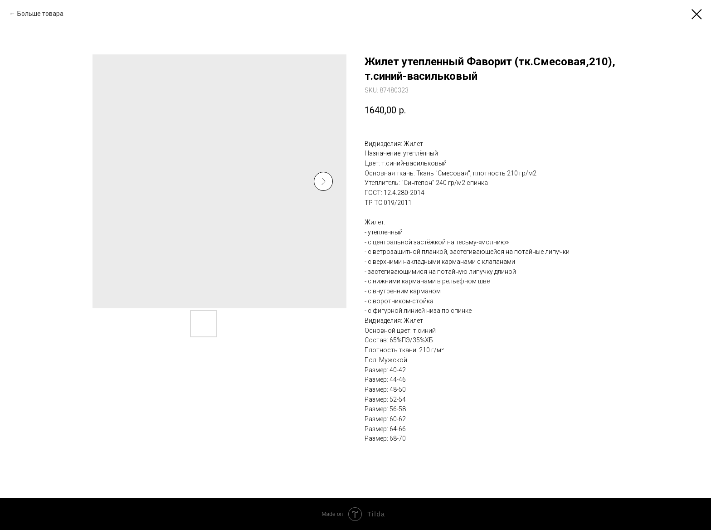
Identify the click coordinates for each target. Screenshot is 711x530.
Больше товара (40, 13)
